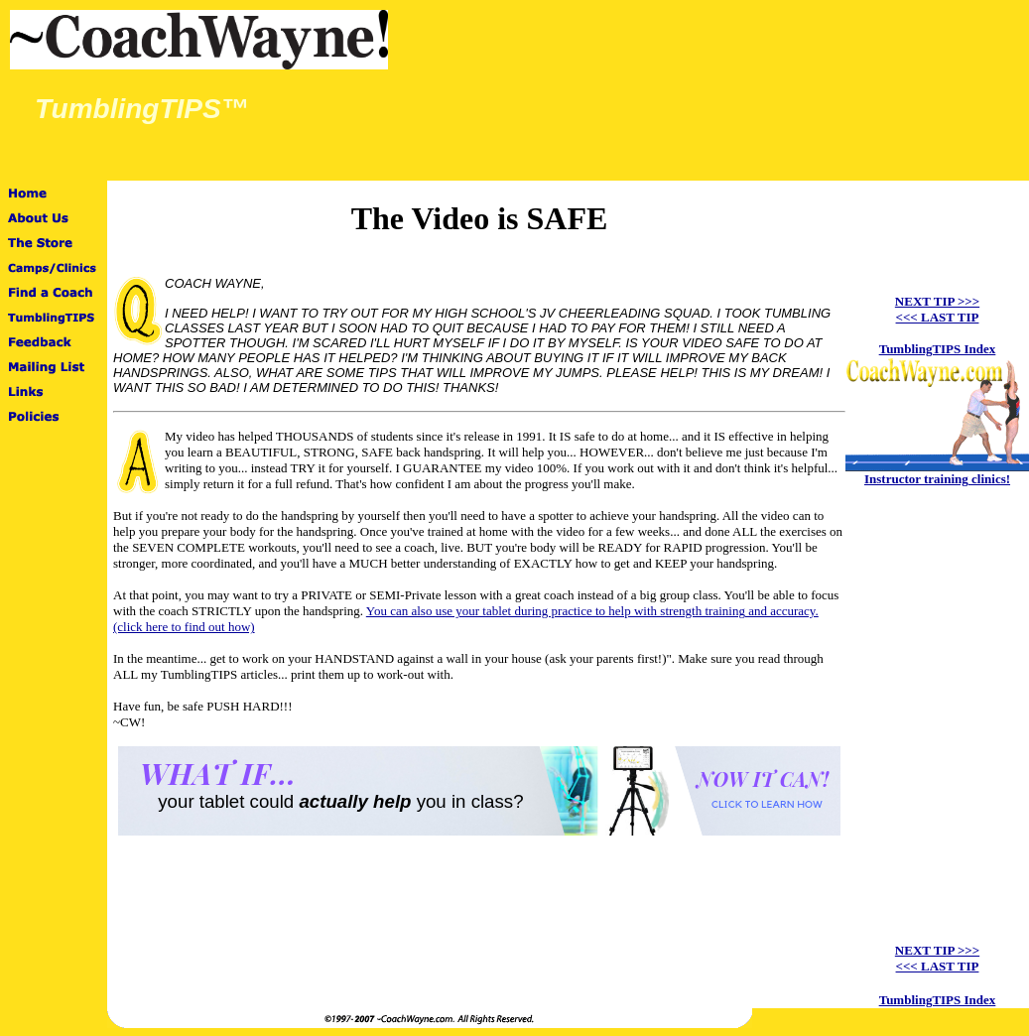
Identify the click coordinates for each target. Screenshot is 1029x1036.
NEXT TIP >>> (937, 301)
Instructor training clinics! (937, 478)
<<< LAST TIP (937, 317)
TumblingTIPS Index (937, 348)
